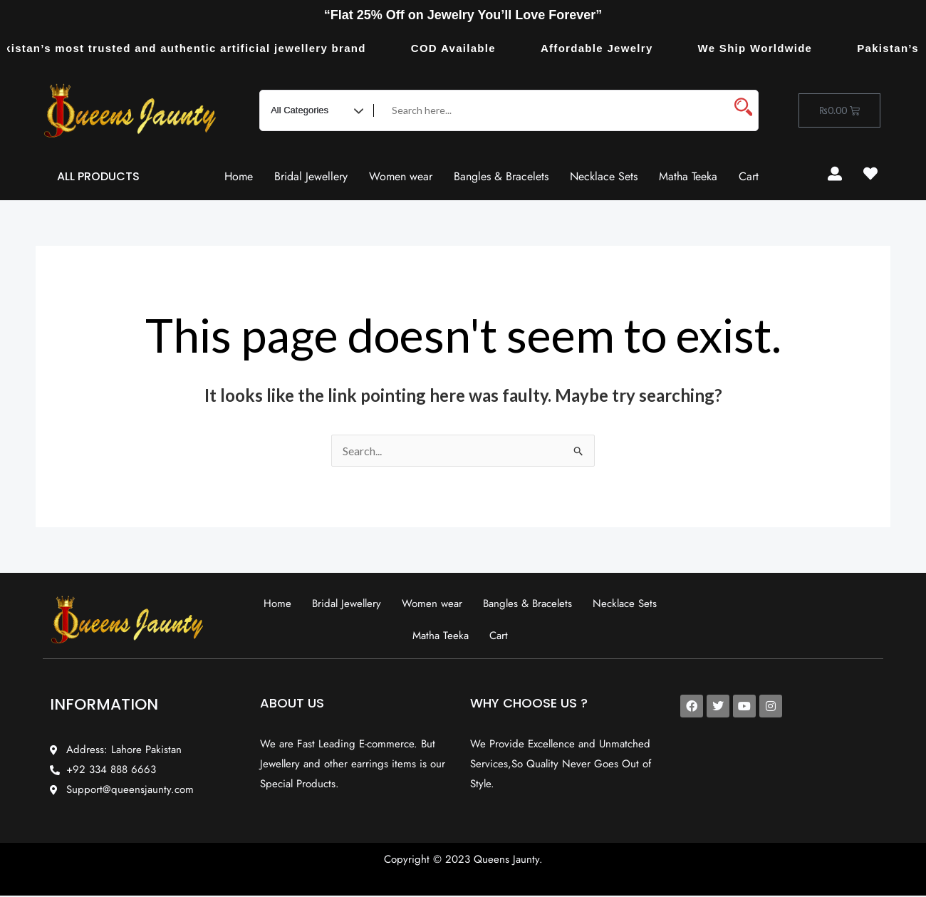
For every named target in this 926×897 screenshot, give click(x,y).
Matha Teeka (688, 176)
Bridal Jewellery (311, 176)
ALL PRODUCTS (98, 176)
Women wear (400, 176)
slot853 (892, 200)
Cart (749, 176)
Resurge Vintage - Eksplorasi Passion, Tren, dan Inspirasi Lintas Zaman (907, 201)
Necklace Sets (604, 176)
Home (238, 176)
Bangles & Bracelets (501, 176)
